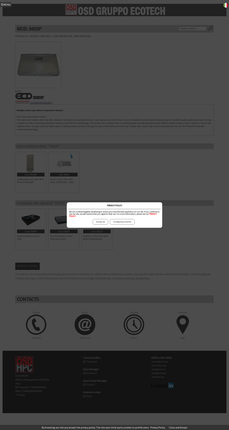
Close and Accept (178, 427)
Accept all (100, 221)
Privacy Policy (157, 427)
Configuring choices (122, 221)
